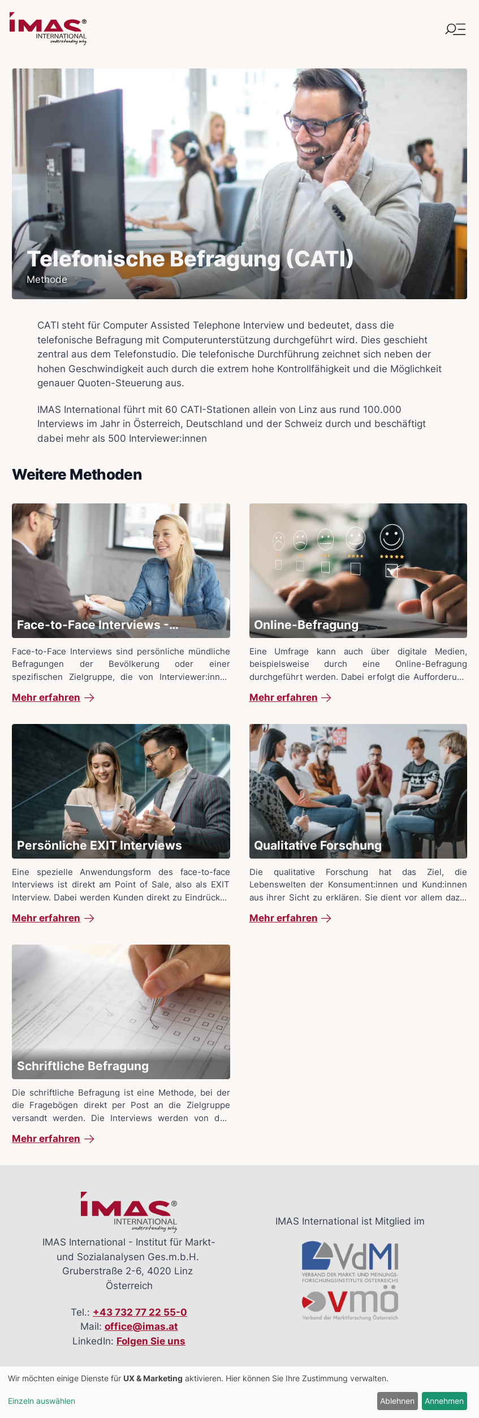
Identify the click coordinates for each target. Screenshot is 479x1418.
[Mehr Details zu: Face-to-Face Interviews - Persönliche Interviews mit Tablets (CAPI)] (121, 604)
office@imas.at (141, 1326)
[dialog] (239, 1392)
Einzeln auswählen (41, 1401)
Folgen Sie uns (150, 1341)
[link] (121, 698)
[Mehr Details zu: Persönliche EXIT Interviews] (121, 824)
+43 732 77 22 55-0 (140, 1312)
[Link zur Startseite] (48, 29)
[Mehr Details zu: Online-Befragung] (358, 604)
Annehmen (444, 1401)
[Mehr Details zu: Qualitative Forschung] (358, 824)
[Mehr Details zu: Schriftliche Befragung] (121, 1045)
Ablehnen (397, 1401)
